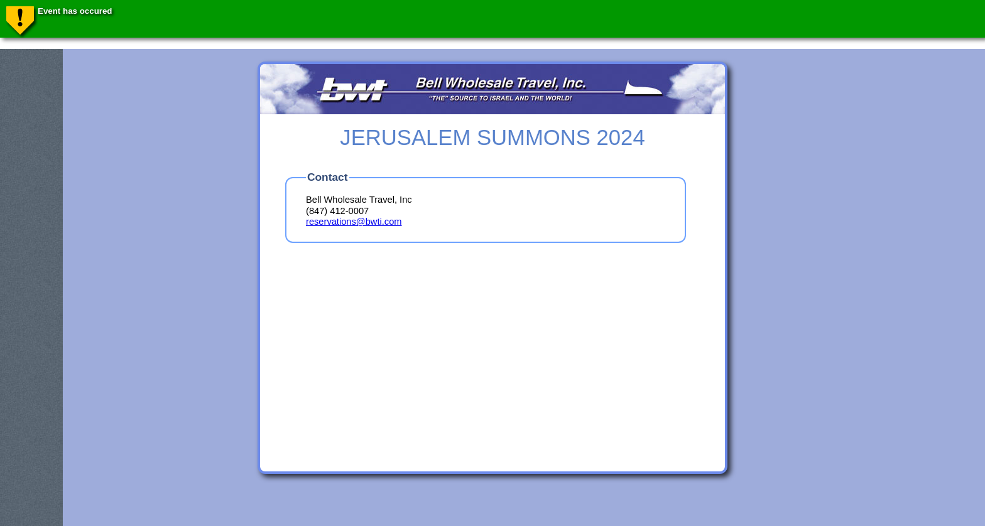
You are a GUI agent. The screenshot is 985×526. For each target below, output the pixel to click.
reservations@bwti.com (354, 222)
